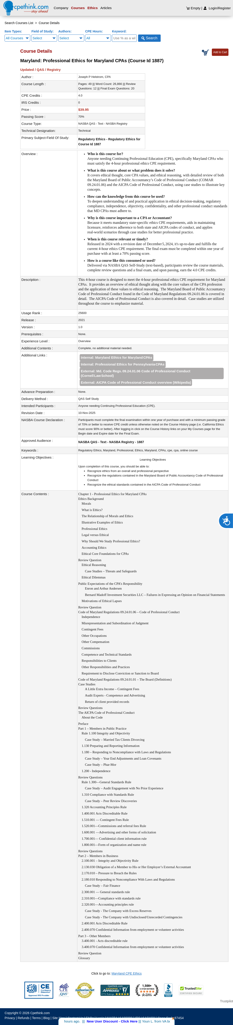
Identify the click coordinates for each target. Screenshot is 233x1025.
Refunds (23, 1018)
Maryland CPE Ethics (126, 973)
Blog (46, 1018)
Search (149, 38)
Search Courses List (19, 23)
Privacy (10, 1018)
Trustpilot (226, 1001)
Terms (36, 1018)
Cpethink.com (40, 1013)
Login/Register (217, 8)
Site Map (58, 1018)
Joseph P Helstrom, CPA (94, 77)
